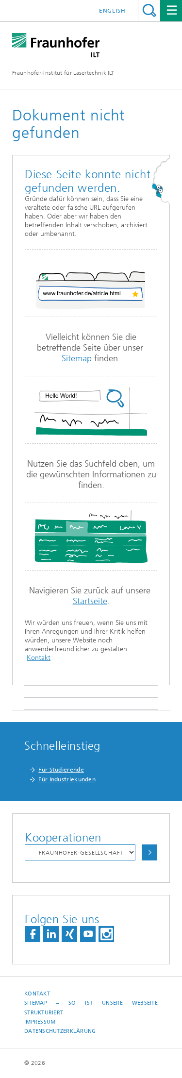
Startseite (90, 601)
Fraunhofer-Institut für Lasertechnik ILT (63, 72)
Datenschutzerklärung (60, 1031)
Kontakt (38, 658)
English (112, 10)
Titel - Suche (149, 10)
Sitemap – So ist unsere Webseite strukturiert (91, 1007)
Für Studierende (61, 769)
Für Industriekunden (67, 779)
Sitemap (77, 358)
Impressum (39, 1022)
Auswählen (149, 852)
